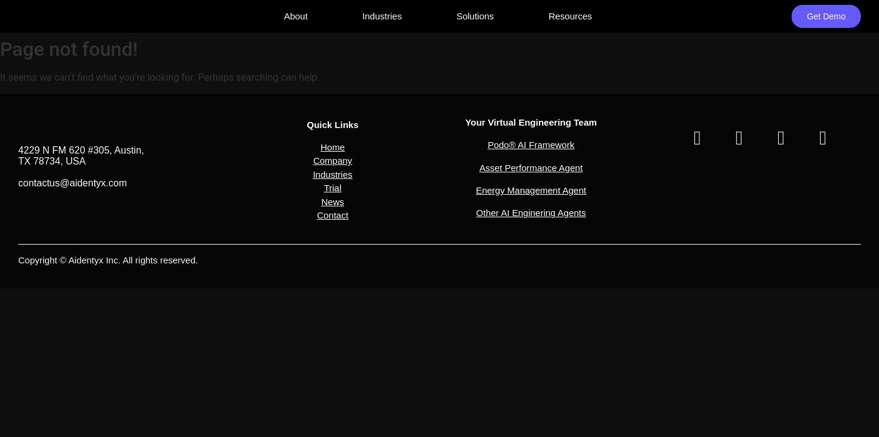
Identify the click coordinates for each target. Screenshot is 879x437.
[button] (332, 154)
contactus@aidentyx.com (72, 183)
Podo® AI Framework (530, 145)
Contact (332, 215)
